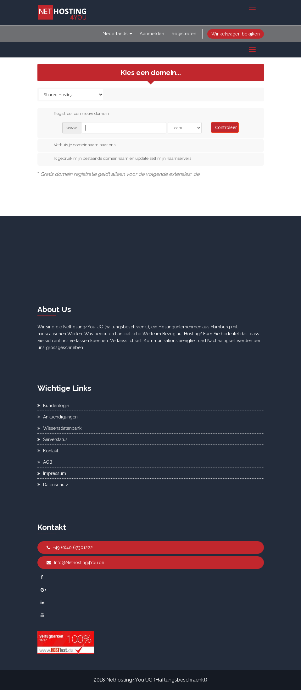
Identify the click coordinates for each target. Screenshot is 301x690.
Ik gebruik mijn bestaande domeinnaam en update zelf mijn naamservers (117, 158)
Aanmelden (152, 33)
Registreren (184, 33)
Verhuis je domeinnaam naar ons (79, 145)
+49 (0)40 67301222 (70, 547)
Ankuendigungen (57, 416)
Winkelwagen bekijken (235, 33)
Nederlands (117, 33)
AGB (44, 462)
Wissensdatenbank (59, 428)
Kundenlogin (53, 405)
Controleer (226, 127)
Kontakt (47, 450)
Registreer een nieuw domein (76, 114)
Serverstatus (52, 439)
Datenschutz (52, 484)
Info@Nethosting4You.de (75, 562)
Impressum (51, 473)
